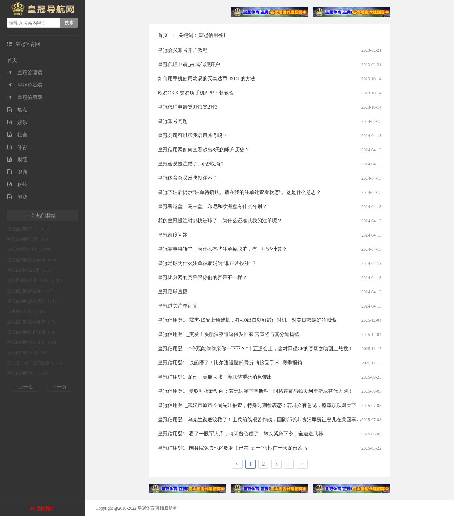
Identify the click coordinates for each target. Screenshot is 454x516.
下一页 (59, 387)
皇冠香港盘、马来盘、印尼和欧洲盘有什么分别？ (212, 206)
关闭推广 (46, 508)
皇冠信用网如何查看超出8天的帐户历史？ (204, 149)
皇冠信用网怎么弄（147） (31, 290)
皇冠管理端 (24, 72)
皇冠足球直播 (173, 291)
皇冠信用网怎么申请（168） (33, 259)
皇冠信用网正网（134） (29, 352)
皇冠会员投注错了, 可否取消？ (191, 164)
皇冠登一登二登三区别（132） (36, 362)
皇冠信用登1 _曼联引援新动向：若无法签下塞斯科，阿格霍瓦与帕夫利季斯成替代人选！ (255, 391)
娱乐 (17, 122)
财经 (17, 159)
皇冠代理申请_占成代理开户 (189, 64)
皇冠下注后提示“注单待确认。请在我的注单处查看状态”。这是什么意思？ (239, 192)
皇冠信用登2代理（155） (30, 270)
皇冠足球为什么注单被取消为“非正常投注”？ (207, 263)
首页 (12, 60)
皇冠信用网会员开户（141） (33, 321)
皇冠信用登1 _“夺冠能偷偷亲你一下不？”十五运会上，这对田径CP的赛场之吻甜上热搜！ (255, 348)
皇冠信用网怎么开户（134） (33, 342)
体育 (17, 147)
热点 (17, 110)
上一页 (25, 387)
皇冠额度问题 (173, 235)
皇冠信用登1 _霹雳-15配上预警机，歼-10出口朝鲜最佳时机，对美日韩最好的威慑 (247, 320)
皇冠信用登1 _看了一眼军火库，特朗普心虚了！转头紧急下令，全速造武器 (240, 433)
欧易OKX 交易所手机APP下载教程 (196, 93)
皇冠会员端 (24, 85)
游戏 (17, 197)
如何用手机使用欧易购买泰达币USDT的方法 (206, 78)
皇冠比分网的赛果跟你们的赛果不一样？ (202, 277)
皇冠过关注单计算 (178, 306)
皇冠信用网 (24, 97)
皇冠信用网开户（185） (29, 229)
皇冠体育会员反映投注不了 (187, 178)
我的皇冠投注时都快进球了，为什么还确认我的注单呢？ (220, 220)
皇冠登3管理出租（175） (30, 249)
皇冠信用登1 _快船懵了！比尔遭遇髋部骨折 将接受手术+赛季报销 (230, 362)
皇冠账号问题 (173, 121)
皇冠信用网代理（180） (29, 239)
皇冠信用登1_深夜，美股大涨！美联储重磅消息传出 (215, 377)
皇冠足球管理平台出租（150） (36, 280)
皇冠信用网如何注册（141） (33, 332)
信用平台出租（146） (27, 311)
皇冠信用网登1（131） (28, 373)
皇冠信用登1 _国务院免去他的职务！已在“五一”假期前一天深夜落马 (233, 448)
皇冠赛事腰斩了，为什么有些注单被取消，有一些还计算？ (222, 249)
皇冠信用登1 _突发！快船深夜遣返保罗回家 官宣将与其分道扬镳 (228, 334)
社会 (17, 134)
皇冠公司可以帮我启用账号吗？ (192, 135)
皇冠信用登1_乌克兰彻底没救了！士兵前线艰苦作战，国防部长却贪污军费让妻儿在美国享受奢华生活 (269, 419)
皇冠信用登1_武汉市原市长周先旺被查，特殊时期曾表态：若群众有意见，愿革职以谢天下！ (259, 405)
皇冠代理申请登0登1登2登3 (187, 107)
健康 (17, 172)
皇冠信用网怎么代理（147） (33, 301)
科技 (17, 184)
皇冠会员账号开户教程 (182, 50)
